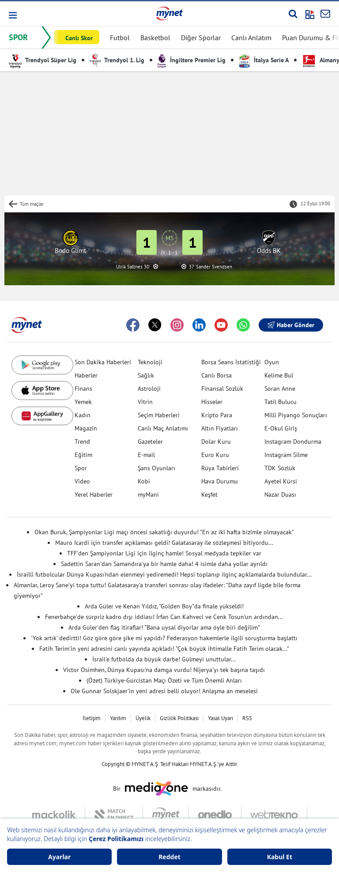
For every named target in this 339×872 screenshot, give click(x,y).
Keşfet (209, 494)
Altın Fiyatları (219, 428)
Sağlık (146, 375)
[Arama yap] (293, 14)
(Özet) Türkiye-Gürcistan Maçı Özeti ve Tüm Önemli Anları (164, 680)
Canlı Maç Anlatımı (163, 428)
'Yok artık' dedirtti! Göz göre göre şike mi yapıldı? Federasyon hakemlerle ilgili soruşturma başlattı (164, 638)
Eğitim (83, 455)
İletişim (92, 718)
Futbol (120, 37)
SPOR (18, 37)
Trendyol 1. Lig (117, 60)
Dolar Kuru (216, 441)
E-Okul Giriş (280, 428)
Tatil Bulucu (280, 402)
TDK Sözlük (279, 468)
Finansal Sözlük (222, 389)
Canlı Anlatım (251, 37)
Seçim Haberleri (159, 415)
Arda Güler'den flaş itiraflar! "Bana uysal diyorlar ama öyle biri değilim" (164, 627)
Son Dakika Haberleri (103, 362)
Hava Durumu (219, 481)
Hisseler (211, 402)
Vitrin (145, 402)
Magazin (86, 428)
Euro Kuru (215, 455)
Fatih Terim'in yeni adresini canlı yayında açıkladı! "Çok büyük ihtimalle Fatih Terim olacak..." (164, 649)
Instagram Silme (286, 455)
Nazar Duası (280, 494)
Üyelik (143, 718)
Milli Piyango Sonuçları (295, 415)
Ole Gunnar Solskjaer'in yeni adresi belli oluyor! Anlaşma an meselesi (164, 691)
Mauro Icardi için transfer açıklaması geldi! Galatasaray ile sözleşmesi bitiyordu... (164, 543)
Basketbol (155, 37)
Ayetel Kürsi (280, 481)
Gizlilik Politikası (179, 718)
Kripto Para (216, 415)
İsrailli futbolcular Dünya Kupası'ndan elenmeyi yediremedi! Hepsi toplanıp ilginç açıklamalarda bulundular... (164, 574)
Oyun (271, 362)
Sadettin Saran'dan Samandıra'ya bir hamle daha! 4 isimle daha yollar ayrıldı (164, 564)
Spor (81, 468)
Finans (83, 389)
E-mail (146, 455)
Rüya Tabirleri (220, 468)
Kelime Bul (278, 375)
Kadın (82, 415)
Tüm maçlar (32, 204)
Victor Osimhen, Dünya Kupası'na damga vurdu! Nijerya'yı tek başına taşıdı (164, 670)
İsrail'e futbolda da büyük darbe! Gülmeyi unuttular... (164, 659)
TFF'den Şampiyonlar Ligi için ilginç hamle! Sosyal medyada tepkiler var (164, 553)
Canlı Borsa (216, 375)
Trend (82, 441)
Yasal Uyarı (220, 718)
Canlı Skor (79, 38)
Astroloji (149, 389)
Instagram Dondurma (292, 441)
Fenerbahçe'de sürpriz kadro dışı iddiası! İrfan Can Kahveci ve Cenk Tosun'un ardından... (164, 617)
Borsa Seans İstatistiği (231, 362)
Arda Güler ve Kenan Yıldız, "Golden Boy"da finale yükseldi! (164, 606)
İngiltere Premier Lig (192, 60)
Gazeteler (150, 441)
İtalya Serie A (264, 60)
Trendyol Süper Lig (42, 60)
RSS (247, 718)
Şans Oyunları (156, 468)
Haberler (86, 375)
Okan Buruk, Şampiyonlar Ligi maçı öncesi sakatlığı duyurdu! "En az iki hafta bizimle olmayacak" (164, 532)
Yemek (83, 402)
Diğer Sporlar (201, 37)
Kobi (144, 481)
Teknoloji (150, 362)
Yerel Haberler (94, 494)
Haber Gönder (290, 325)
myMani (148, 494)
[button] (12, 15)
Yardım (118, 718)
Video (82, 481)
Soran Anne (279, 389)
